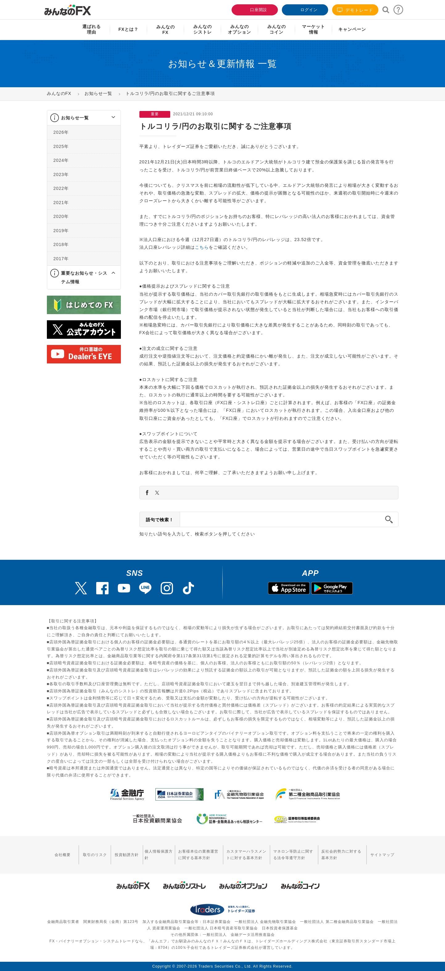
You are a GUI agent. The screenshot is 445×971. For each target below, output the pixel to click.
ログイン (304, 9)
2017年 (61, 258)
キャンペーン (352, 29)
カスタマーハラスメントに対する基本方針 (245, 854)
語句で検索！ (160, 519)
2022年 (61, 188)
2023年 (61, 174)
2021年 (61, 202)
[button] (107, 117)
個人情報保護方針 (157, 854)
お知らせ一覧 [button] (75, 117)
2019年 (61, 230)
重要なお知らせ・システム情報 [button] (84, 277)
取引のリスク (94, 854)
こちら (202, 247)
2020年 (61, 216)
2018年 (61, 244)
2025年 (61, 146)
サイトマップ (383, 854)
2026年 (61, 132)
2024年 (61, 160)
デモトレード (355, 10)
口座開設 (254, 9)
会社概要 (63, 854)
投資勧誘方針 (125, 854)
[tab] (84, 117)
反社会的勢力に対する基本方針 (341, 854)
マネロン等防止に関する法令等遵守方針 (292, 854)
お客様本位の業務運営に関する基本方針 (196, 854)
